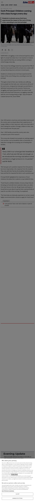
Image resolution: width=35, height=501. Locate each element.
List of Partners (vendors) (8, 491)
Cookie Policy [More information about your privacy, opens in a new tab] (14, 474)
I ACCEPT (17, 494)
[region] (17, 479)
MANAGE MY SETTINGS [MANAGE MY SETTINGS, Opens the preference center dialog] (17, 498)
